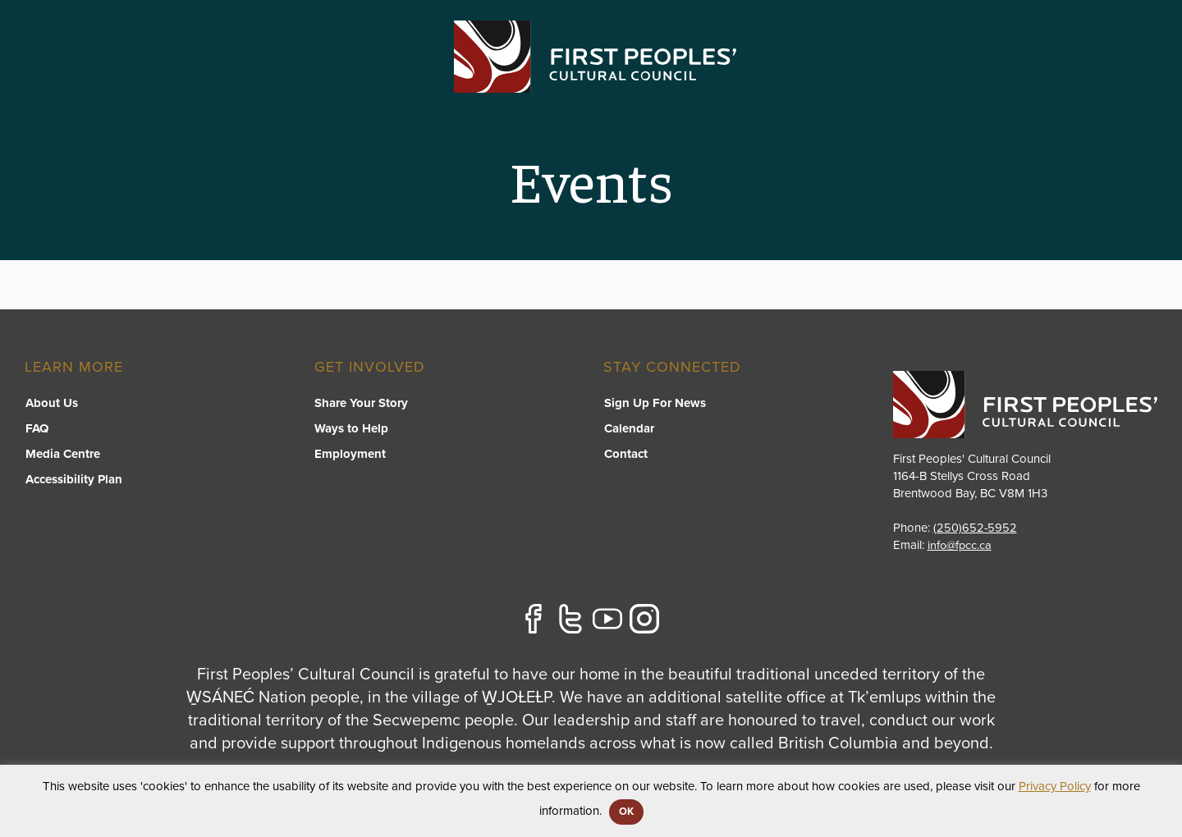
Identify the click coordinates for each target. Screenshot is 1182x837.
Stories (1046, 79)
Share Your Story (361, 403)
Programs (587, 79)
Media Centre (62, 454)
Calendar (628, 429)
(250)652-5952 (975, 527)
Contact (1127, 79)
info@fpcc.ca (961, 544)
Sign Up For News (654, 403)
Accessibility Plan (73, 480)
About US (962, 79)
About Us (51, 403)
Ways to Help (351, 429)
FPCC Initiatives (702, 79)
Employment (350, 454)
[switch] (587, 95)
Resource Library (843, 79)
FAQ (36, 429)
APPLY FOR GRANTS (1078, 34)
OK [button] (626, 811)
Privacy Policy (1055, 786)
